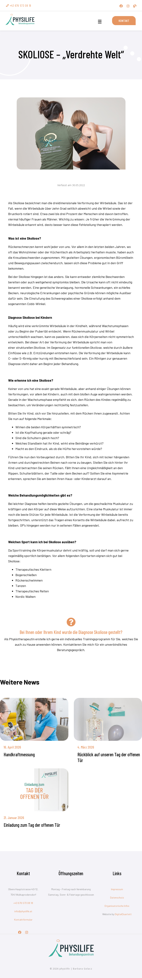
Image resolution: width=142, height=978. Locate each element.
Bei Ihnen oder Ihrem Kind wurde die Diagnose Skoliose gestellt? (71, 632)
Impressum (117, 889)
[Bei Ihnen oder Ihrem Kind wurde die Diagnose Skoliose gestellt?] (71, 622)
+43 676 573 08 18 (23, 902)
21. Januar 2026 (14, 817)
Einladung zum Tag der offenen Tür (32, 825)
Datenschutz (117, 897)
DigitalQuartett (123, 914)
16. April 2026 (12, 747)
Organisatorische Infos (116, 905)
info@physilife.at (23, 911)
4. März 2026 (85, 747)
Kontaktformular (23, 919)
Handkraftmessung (19, 754)
